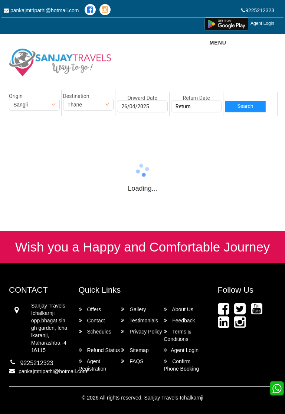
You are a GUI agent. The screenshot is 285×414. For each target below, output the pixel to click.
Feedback (179, 320)
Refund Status (99, 350)
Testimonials (139, 320)
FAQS (132, 361)
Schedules (95, 331)
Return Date (196, 98)
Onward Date (142, 98)
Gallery (133, 309)
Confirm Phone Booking (181, 365)
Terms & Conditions (177, 335)
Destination (76, 96)
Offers (90, 309)
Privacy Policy (141, 331)
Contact (92, 320)
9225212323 (257, 10)
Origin (16, 96)
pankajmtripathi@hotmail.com (41, 10)
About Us (178, 309)
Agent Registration (93, 365)
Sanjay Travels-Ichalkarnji (173, 398)
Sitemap (134, 350)
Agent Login (262, 23)
